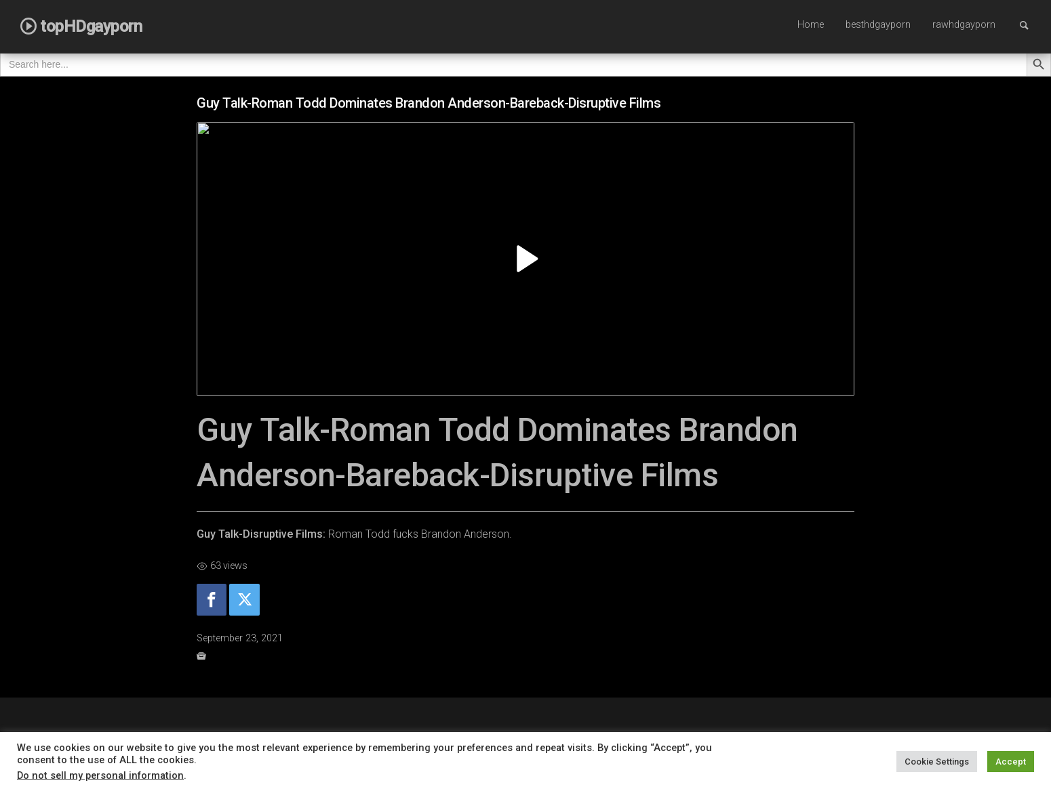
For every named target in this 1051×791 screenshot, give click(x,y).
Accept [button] (1010, 761)
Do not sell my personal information (100, 775)
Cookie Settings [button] (937, 761)
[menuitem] (811, 25)
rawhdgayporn (963, 24)
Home (810, 24)
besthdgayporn (878, 24)
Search (1031, 25)
